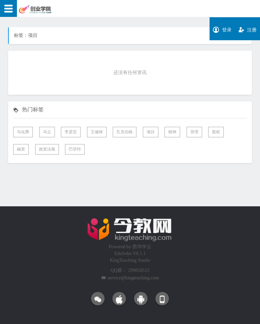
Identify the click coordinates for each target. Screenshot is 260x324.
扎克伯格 (124, 132)
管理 (194, 132)
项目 (151, 132)
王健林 (97, 132)
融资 (21, 149)
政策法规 (47, 149)
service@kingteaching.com (133, 277)
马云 (47, 132)
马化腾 (23, 132)
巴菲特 (75, 149)
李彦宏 (71, 132)
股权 (216, 132)
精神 (172, 132)
